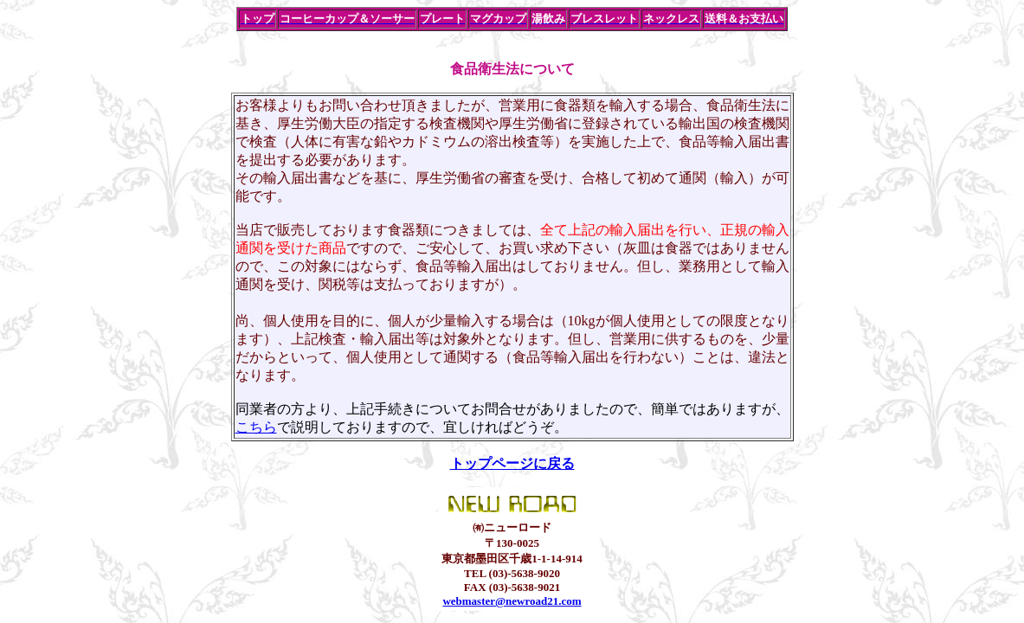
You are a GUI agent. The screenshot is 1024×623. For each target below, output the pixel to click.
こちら (256, 427)
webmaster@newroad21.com (511, 600)
